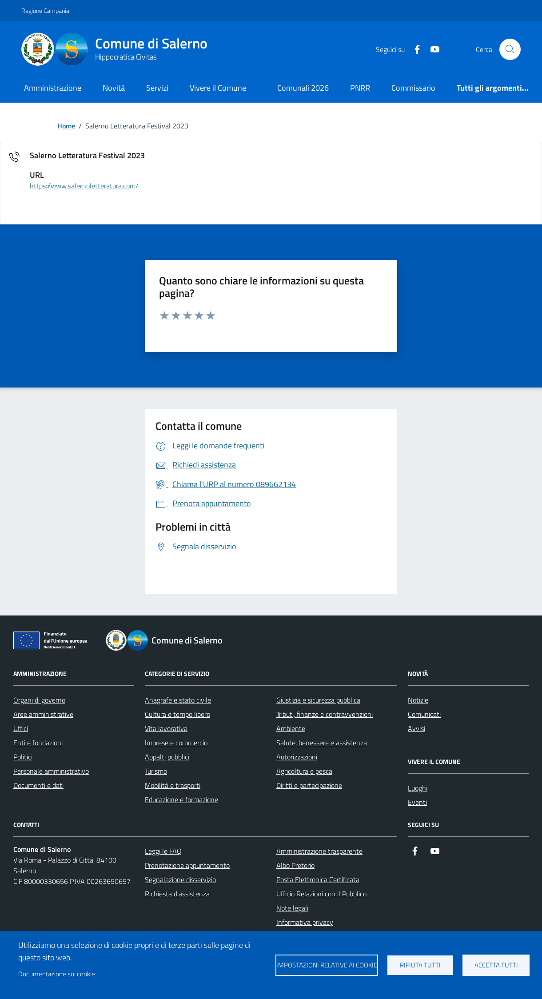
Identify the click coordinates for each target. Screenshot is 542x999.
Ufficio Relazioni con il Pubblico (321, 893)
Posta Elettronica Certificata (317, 879)
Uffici (20, 728)
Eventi (417, 802)
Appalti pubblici (167, 756)
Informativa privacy (304, 922)
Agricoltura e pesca (304, 771)
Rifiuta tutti (420, 965)
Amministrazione (52, 88)
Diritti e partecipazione (309, 785)
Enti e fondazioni (38, 742)
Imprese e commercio (176, 742)
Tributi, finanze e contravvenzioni (324, 714)
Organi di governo (39, 700)
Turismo (156, 771)
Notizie (418, 700)
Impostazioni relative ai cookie (326, 965)
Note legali (292, 908)
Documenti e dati (38, 785)
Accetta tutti (496, 965)
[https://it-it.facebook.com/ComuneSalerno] (413, 49)
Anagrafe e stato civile (178, 700)
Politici (22, 756)
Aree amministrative (43, 714)
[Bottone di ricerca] (510, 49)
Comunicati (424, 714)
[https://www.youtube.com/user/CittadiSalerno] (431, 49)
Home (66, 125)
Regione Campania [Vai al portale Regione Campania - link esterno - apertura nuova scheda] (45, 10)
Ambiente (290, 728)
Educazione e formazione (181, 799)
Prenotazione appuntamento (187, 865)
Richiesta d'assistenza (177, 893)
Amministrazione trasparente (319, 851)
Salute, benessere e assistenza (321, 742)
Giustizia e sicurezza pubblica (318, 700)
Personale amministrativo (51, 771)
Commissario (413, 88)
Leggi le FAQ (163, 851)
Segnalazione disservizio (180, 879)
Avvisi (416, 728)
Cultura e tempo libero (177, 714)
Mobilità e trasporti (172, 785)
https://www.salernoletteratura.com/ (84, 186)
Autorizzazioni (296, 756)
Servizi (157, 88)
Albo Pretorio (295, 865)
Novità (114, 88)
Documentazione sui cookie (56, 974)
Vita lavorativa (166, 728)
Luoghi (417, 788)
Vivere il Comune (218, 88)
